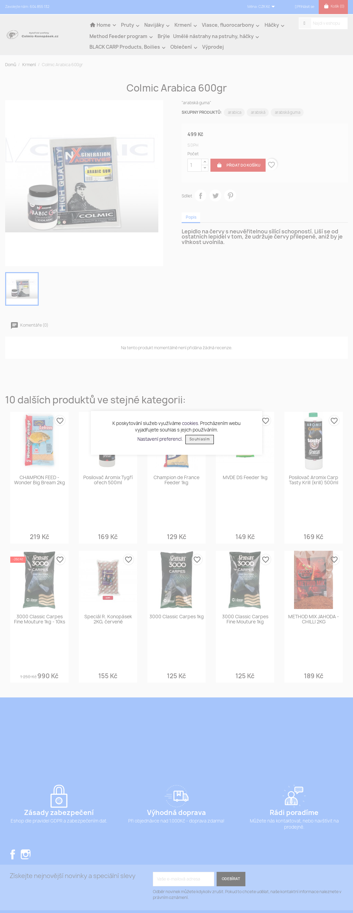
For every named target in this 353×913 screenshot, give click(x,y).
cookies (190, 423)
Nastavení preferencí (159, 439)
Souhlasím (200, 439)
